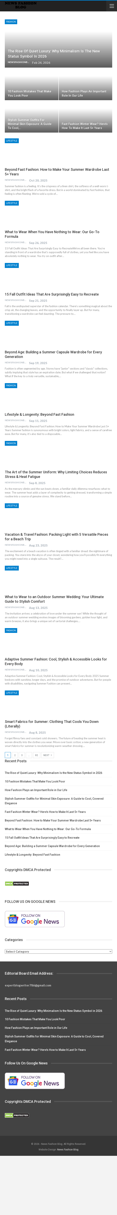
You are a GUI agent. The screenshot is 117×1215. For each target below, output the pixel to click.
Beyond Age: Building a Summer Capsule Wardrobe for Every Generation (52, 846)
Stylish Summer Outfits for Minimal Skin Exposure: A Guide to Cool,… (29, 124)
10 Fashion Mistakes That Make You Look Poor (35, 781)
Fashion (11, 21)
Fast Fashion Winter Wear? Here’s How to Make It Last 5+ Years (45, 811)
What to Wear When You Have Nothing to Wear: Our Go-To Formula (48, 829)
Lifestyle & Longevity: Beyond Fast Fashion (39, 414)
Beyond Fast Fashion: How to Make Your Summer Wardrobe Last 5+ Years (53, 820)
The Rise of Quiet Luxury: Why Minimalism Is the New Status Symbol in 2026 (53, 772)
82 (36, 755)
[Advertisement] (58, 1185)
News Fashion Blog (67, 1149)
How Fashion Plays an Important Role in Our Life (36, 790)
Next (47, 755)
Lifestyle (11, 140)
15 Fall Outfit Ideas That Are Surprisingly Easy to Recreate (52, 294)
